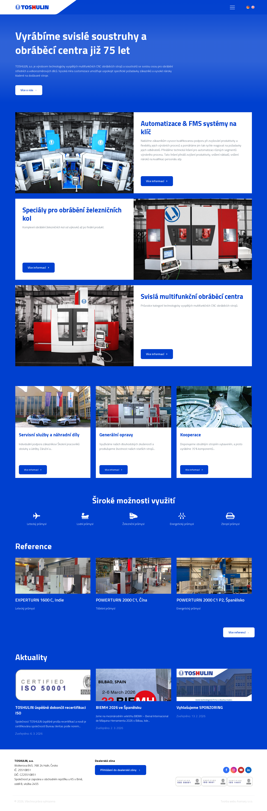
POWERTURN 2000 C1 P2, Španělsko (211, 600)
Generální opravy (116, 434)
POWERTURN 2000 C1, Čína (121, 600)
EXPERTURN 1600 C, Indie (39, 600)
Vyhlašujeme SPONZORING (200, 707)
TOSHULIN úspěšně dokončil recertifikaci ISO (50, 710)
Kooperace (190, 434)
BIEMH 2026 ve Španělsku (118, 707)
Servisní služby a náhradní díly (49, 434)
